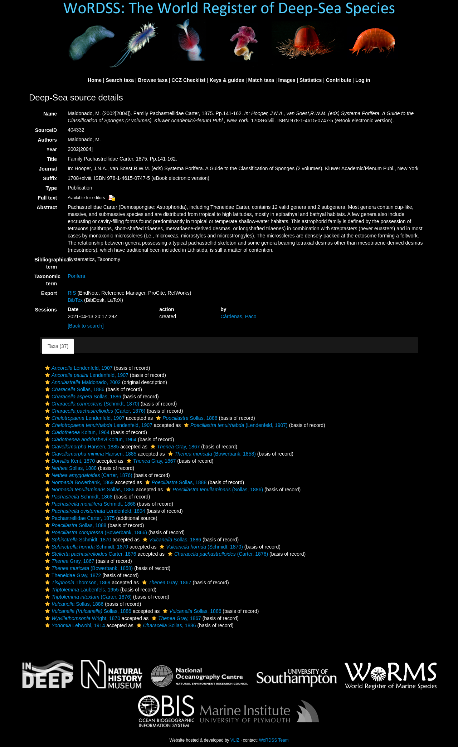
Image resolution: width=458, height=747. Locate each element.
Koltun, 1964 (76, 432)
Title (52, 159)
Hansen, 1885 (81, 446)
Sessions (46, 310)
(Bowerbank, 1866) (95, 532)
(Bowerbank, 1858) (211, 454)
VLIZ (234, 740)
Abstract (46, 207)
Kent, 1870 (69, 461)
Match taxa (261, 80)
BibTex (75, 300)
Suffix (50, 178)
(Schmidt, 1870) (91, 404)
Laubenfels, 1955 (81, 590)
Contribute (338, 80)
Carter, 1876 (89, 554)
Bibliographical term (48, 263)
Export (49, 293)
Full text (47, 198)
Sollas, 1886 (73, 389)
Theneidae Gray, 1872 (72, 575)
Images (286, 80)
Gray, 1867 (174, 446)
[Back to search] (85, 326)
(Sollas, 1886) (213, 489)
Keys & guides (227, 80)
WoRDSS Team (274, 740)
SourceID (46, 130)
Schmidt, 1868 (77, 497)
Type (51, 188)
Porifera (76, 276)
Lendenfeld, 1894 (94, 511)
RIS (72, 293)
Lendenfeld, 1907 (77, 368)
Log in (362, 80)
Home (95, 80)
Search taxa (120, 80)
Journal (48, 169)
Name (50, 114)
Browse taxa (152, 80)
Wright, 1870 (81, 618)
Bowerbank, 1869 (78, 482)
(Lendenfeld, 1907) (235, 425)
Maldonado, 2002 (82, 382)
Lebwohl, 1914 (74, 625)
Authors (47, 140)
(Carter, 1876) (94, 411)
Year (52, 149)
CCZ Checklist (188, 80)
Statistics (310, 80)
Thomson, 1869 (77, 582)
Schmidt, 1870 (77, 539)
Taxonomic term (47, 280)
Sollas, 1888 (185, 418)
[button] (47, 367)
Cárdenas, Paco (238, 316)
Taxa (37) (58, 346)
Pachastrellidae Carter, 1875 (79, 518)
